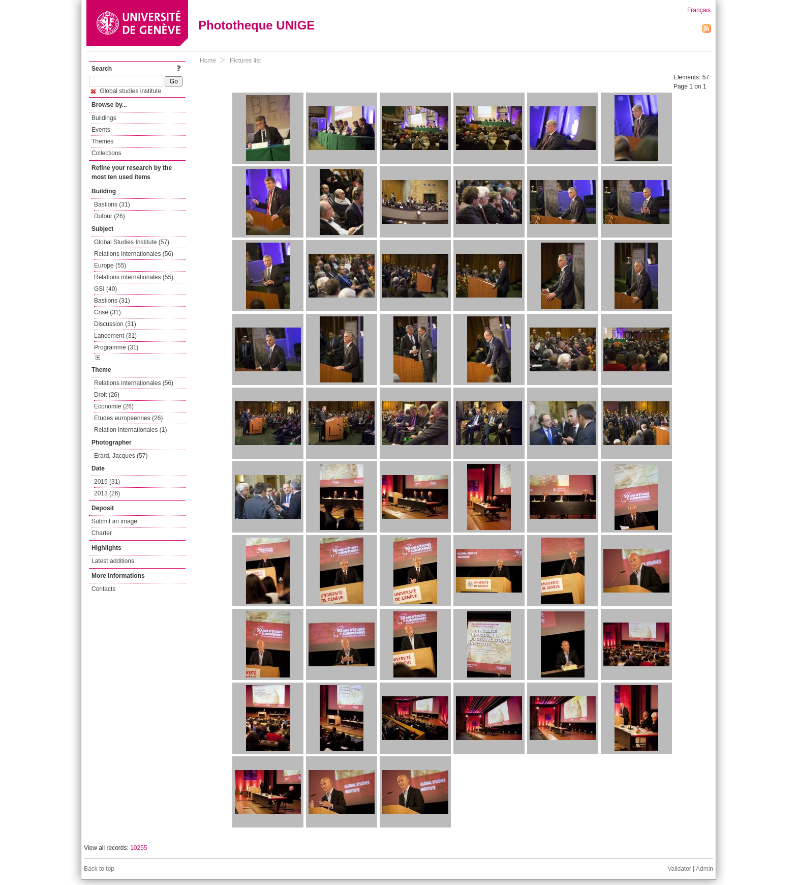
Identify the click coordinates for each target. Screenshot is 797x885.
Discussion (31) (115, 324)
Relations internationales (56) (133, 253)
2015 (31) (107, 481)
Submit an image (114, 521)
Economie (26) (114, 406)
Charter (101, 533)
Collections (106, 153)
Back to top (99, 868)
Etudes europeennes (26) (128, 418)
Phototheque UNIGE (256, 25)
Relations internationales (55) (133, 277)
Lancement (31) (115, 335)
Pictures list (245, 60)
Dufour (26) (109, 216)
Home (208, 60)
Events (100, 129)
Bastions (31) (112, 204)
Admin (704, 868)
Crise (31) (107, 312)
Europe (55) (110, 265)
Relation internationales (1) (130, 429)
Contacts (103, 589)
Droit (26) (106, 394)
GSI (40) (105, 288)
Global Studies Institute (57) (131, 242)
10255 (138, 847)
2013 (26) (107, 493)
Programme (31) (116, 347)
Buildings (103, 118)
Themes (102, 141)
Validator (679, 868)
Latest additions (112, 561)
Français (699, 10)
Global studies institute (126, 91)
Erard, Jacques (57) (120, 455)
